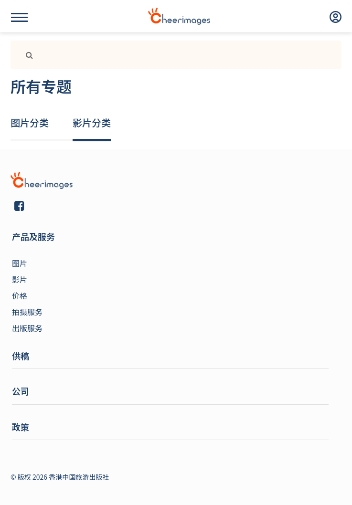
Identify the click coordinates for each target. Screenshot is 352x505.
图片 (19, 263)
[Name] (19, 17)
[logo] (179, 16)
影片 (19, 279)
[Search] (190, 54)
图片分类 (30, 122)
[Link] (25, 55)
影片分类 (92, 122)
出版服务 (27, 328)
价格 (19, 295)
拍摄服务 (27, 311)
